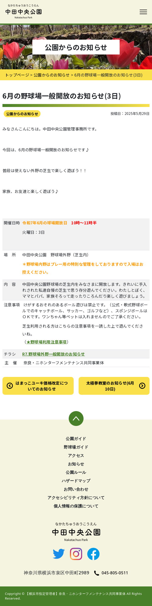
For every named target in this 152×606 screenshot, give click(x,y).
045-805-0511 (111, 573)
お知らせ (76, 464)
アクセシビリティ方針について (76, 497)
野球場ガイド (76, 447)
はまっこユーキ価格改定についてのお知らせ (42, 386)
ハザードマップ (76, 480)
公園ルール (76, 472)
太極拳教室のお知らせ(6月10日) (110, 386)
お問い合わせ (76, 489)
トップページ (17, 75)
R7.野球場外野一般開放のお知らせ (53, 354)
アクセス (76, 455)
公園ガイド (76, 438)
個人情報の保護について (76, 506)
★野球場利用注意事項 (46, 342)
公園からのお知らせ (22, 113)
